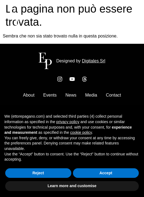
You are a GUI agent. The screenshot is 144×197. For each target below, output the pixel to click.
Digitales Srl (93, 61)
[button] (129, 18)
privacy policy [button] (67, 122)
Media (91, 95)
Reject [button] (38, 173)
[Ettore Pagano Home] (15, 24)
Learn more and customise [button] (71, 186)
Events (50, 95)
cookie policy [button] (81, 132)
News (71, 95)
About (29, 95)
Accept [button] (105, 173)
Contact (113, 95)
